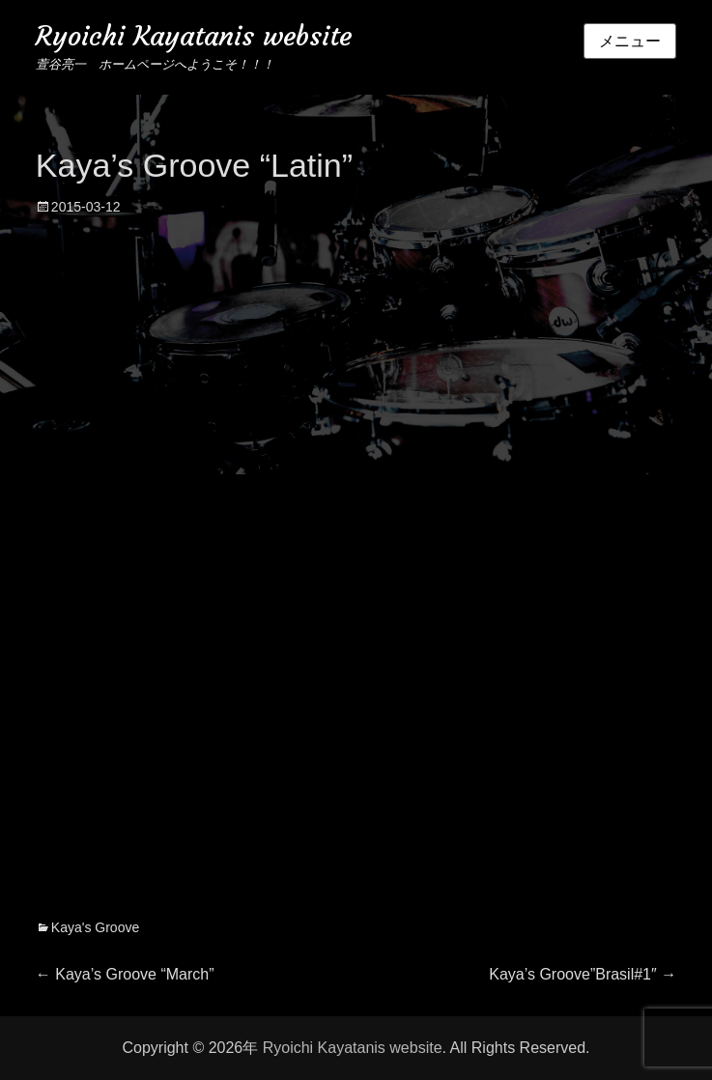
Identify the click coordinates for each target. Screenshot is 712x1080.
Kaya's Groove (95, 927)
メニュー (630, 41)
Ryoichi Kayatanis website (194, 36)
